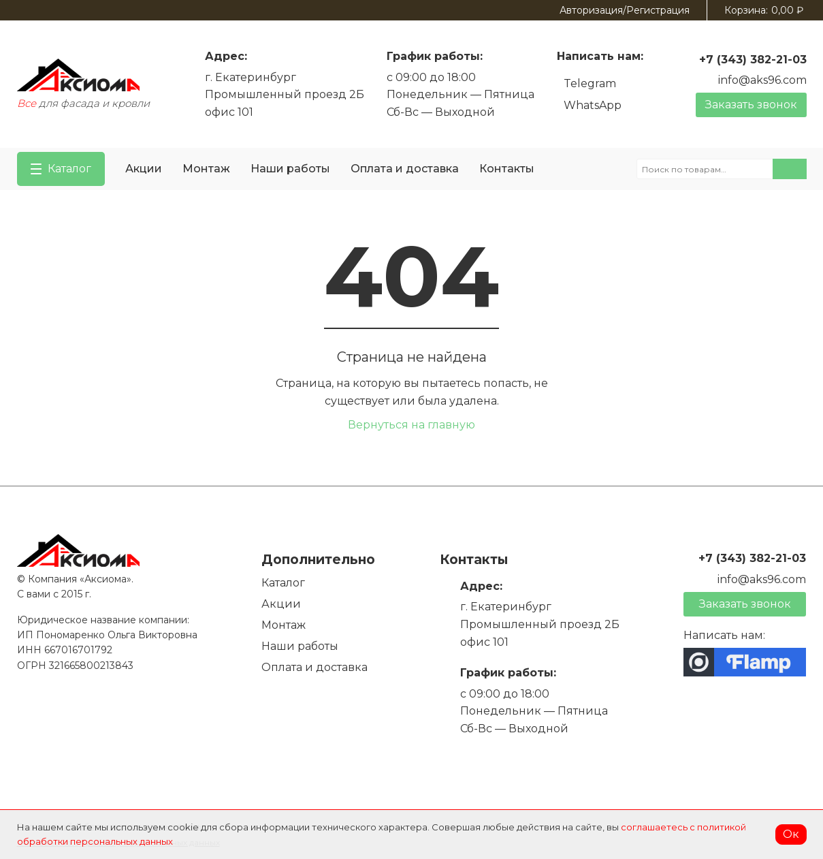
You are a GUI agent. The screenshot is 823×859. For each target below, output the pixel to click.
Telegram (590, 83)
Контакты (506, 168)
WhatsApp (593, 105)
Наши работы (290, 168)
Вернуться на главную (411, 424)
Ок (791, 834)
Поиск (790, 169)
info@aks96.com (762, 80)
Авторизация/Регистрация (625, 10)
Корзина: (763, 10)
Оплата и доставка (405, 168)
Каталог (283, 582)
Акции (143, 168)
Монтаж (206, 168)
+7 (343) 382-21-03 (753, 59)
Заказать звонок (751, 104)
